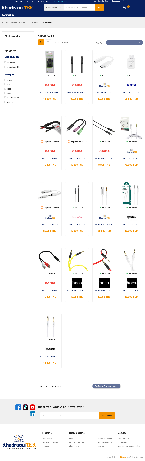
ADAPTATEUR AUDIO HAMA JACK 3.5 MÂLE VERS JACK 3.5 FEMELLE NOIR (77, 159)
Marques (45, 446)
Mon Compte (123, 439)
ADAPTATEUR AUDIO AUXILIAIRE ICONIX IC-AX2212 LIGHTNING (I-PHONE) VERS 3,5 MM (77, 225)
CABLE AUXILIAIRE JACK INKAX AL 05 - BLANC (50, 357)
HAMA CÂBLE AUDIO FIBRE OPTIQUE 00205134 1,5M (77, 93)
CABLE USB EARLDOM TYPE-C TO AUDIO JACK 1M (104, 225)
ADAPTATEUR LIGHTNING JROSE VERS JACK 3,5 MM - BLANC (50, 225)
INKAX (11, 93)
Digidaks (123, 457)
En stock (12, 63)
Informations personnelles (129, 446)
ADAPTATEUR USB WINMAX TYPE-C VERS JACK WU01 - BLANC (104, 93)
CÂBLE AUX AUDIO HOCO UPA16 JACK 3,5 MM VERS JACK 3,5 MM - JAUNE (77, 291)
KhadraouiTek (14, 98)
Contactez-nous (105, 442)
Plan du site (74, 446)
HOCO (11, 85)
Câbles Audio (12, 36)
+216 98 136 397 (60, 1)
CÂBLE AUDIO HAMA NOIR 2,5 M (50, 93)
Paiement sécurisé (106, 439)
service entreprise (76, 442)
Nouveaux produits (50, 442)
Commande (122, 442)
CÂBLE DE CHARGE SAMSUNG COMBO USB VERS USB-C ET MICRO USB (131, 93)
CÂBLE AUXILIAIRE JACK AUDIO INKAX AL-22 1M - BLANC (131, 225)
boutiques (116, 1)
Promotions (47, 439)
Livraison (73, 439)
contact (105, 1)
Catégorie (7, 15)
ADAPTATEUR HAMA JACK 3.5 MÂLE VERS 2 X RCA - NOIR (50, 159)
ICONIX (11, 89)
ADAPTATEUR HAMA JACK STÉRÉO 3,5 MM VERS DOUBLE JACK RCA (50, 291)
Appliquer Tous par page (106, 386)
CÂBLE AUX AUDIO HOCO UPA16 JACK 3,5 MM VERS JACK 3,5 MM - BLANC (131, 291)
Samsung (12, 102)
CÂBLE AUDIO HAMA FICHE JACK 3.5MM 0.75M (104, 159)
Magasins (102, 446)
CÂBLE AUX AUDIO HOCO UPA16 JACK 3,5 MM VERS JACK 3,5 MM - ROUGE (104, 291)
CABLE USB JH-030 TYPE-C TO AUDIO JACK (131, 159)
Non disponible (15, 67)
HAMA (11, 80)
